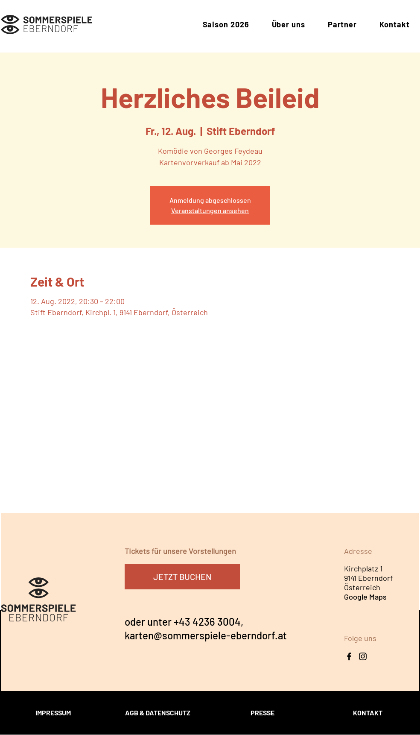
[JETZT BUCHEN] (182, 576)
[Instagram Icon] (363, 656)
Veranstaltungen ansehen (210, 210)
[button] (226, 24)
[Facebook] (349, 656)
